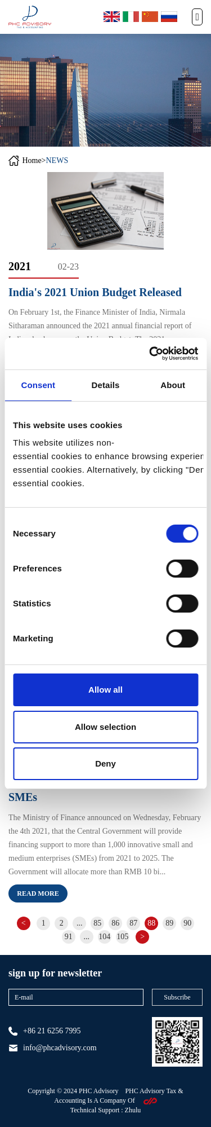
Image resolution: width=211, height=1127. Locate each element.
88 (151, 923)
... (80, 923)
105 (122, 936)
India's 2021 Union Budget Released (95, 292)
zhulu (133, 1110)
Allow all (105, 689)
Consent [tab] (38, 385)
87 (133, 923)
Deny (105, 763)
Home (31, 160)
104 (104, 936)
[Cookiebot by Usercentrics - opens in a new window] (150, 353)
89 (169, 923)
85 (97, 923)
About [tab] (172, 385)
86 (115, 923)
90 (187, 923)
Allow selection (105, 727)
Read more (38, 893)
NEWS (57, 160)
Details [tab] (106, 385)
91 (69, 936)
